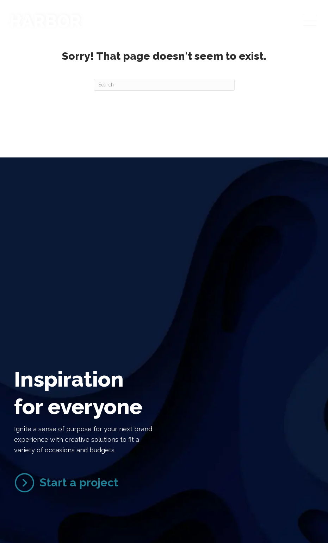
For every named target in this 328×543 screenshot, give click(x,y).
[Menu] (309, 21)
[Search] (164, 85)
